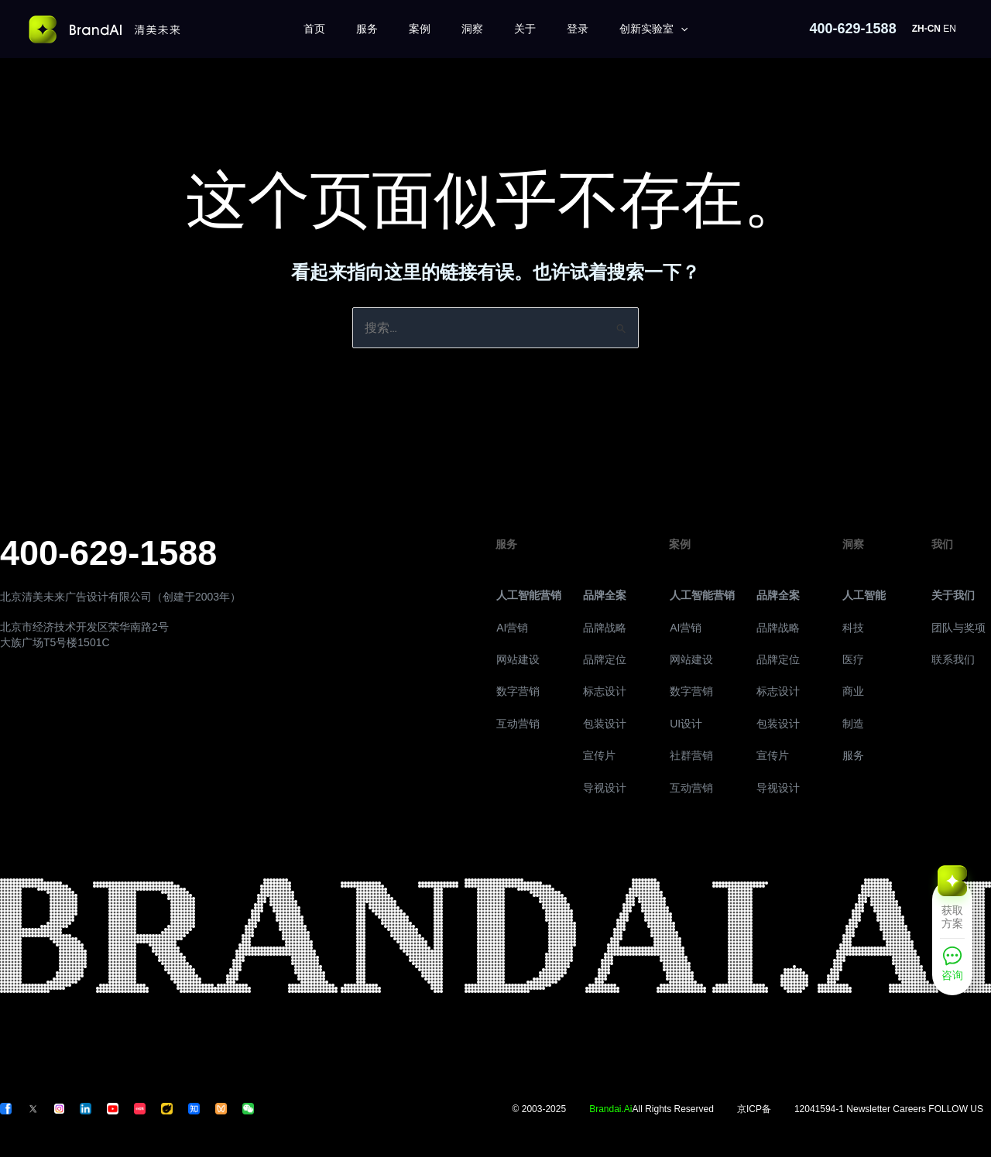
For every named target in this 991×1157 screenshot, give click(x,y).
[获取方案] (952, 907)
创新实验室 (653, 29)
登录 (577, 29)
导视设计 (604, 788)
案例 (419, 29)
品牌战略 (604, 627)
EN (949, 28)
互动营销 (518, 723)
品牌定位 (604, 659)
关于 (525, 29)
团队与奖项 (958, 627)
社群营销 (691, 755)
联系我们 (953, 659)
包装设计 (604, 723)
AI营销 (512, 627)
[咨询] (952, 968)
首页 (314, 29)
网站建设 (518, 659)
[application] (681, 29)
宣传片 (599, 755)
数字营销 (518, 691)
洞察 (472, 29)
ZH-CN (926, 28)
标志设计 (604, 691)
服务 (367, 29)
